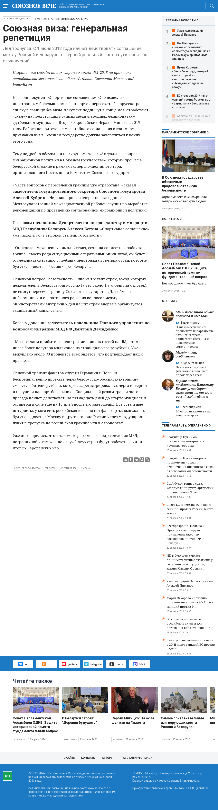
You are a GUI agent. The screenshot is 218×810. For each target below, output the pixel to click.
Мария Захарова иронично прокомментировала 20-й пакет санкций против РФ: (190, 602)
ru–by (116, 664)
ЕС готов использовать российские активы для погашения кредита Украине (188, 623)
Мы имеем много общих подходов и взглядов (195, 314)
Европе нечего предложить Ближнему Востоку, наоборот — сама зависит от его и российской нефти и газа (194, 390)
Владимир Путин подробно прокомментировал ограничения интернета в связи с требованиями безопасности (190, 464)
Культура (118, 739)
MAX (139, 664)
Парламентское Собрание (184, 132)
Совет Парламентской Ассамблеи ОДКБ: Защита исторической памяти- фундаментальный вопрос (184, 270)
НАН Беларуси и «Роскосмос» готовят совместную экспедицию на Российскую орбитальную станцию (191, 51)
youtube (70, 664)
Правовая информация (136, 757)
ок (46, 664)
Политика (170, 219)
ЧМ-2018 (85, 468)
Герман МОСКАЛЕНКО (74, 18)
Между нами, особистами (186, 354)
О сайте (69, 757)
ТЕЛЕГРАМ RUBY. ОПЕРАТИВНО (185, 425)
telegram (92, 664)
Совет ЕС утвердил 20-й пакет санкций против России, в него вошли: (189, 508)
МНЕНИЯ (168, 301)
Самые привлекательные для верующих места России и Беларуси (182, 722)
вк (23, 664)
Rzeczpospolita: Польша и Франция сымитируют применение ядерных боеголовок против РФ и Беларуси (185, 534)
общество (50, 468)
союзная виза (68, 468)
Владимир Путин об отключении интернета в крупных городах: (185, 441)
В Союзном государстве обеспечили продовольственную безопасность (182, 183)
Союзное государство (17, 19)
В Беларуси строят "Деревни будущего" (79, 720)
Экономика (70, 739)
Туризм (166, 739)
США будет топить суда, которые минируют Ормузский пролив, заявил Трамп (189, 487)
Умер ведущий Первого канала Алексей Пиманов (189, 583)
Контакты (88, 757)
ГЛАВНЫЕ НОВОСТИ (181, 20)
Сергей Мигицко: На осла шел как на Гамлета (132, 720)
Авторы (107, 757)
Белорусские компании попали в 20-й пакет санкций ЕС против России (190, 644)
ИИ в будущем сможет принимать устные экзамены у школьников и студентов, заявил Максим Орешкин (189, 562)
